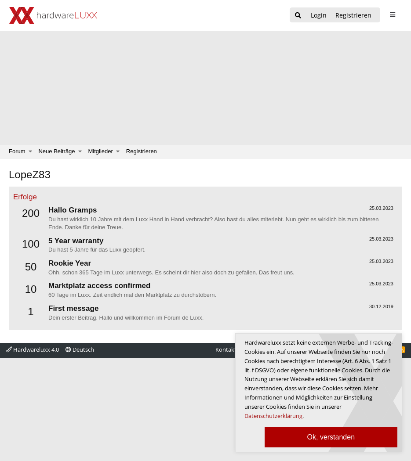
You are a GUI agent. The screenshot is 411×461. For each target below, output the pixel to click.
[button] (30, 151)
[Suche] (298, 15)
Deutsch (79, 349)
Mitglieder (100, 151)
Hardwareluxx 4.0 (32, 349)
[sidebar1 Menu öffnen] (392, 14)
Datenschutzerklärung (273, 416)
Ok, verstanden (331, 437)
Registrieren (141, 151)
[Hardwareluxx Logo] (53, 15)
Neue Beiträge (56, 151)
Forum (17, 151)
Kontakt (225, 349)
